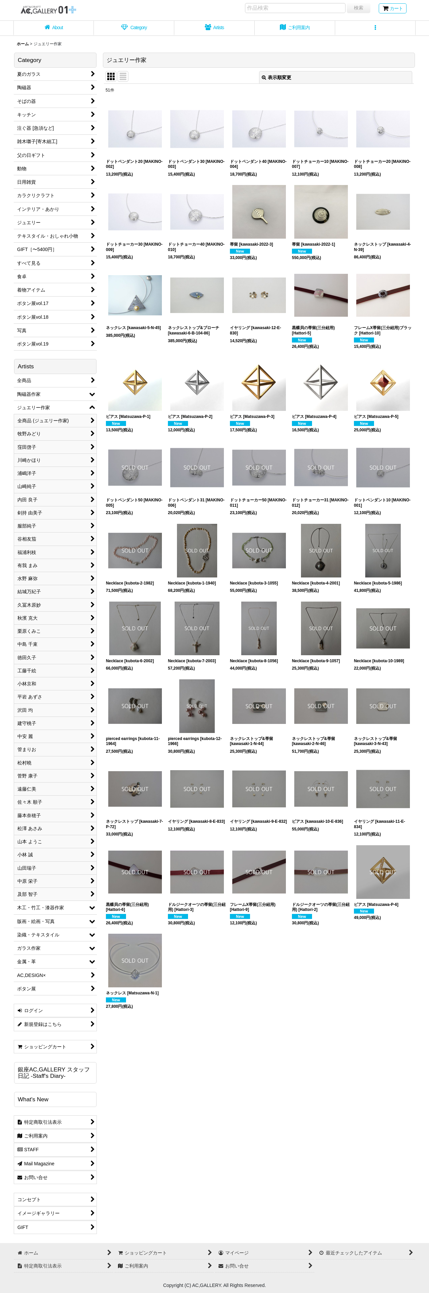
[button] (375, 28)
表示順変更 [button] (276, 77)
